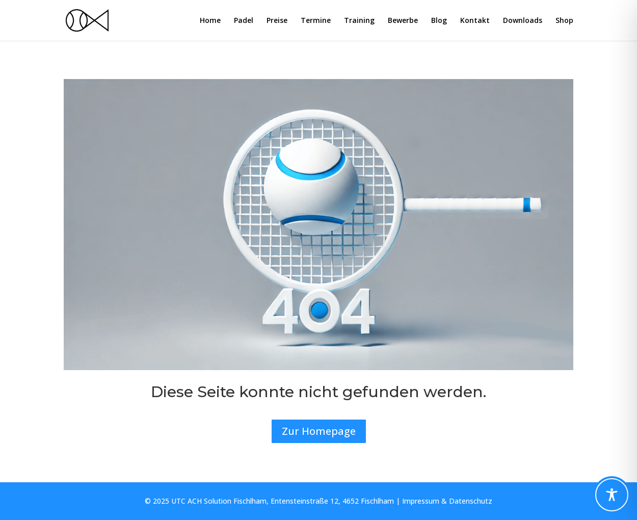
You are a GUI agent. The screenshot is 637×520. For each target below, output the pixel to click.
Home (210, 21)
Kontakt (475, 21)
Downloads (522, 21)
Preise (277, 21)
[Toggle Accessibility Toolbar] (611, 494)
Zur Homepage (319, 431)
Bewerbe (403, 21)
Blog (439, 21)
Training (359, 21)
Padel (243, 21)
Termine (316, 21)
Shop (564, 21)
